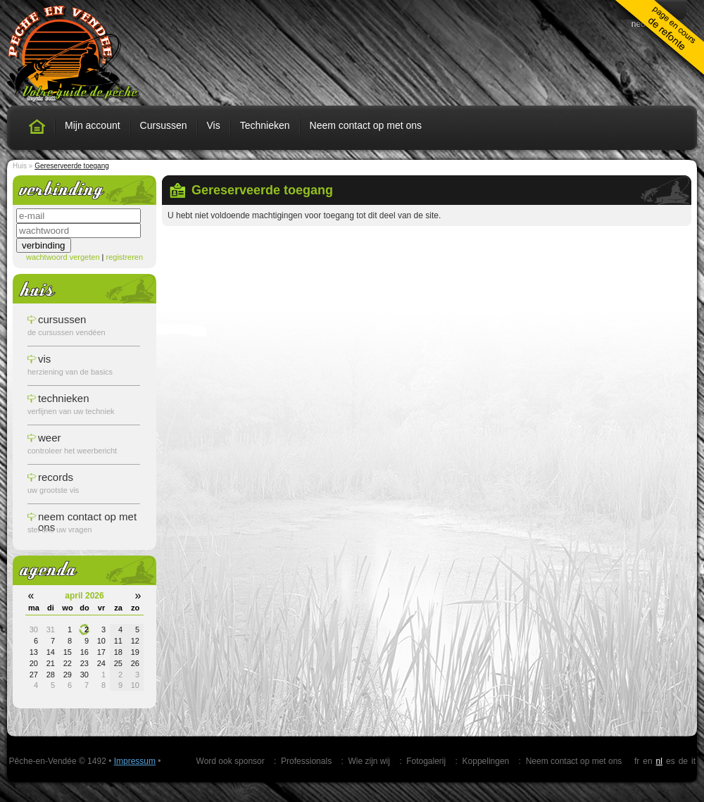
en (647, 761)
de (683, 761)
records (55, 477)
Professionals (306, 761)
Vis (213, 125)
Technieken (265, 125)
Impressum (135, 761)
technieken (63, 398)
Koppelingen (486, 761)
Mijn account (92, 125)
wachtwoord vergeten (63, 257)
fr (636, 761)
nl (659, 761)
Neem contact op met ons (366, 125)
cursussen (62, 319)
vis (44, 359)
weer (49, 438)
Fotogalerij (426, 761)
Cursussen (163, 125)
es (670, 761)
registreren (124, 257)
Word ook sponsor (230, 761)
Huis (20, 166)
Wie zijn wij (368, 761)
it (693, 761)
